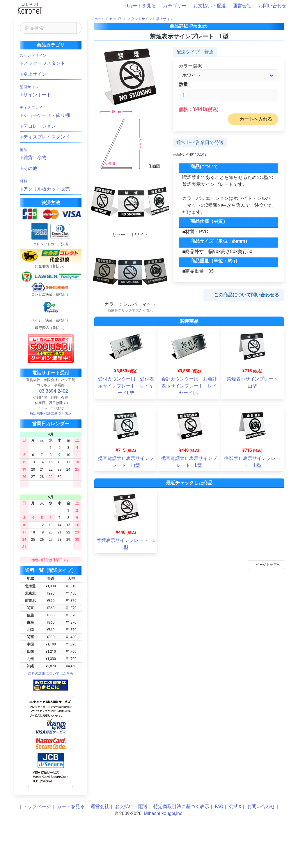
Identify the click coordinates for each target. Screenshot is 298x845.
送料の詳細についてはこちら (50, 673)
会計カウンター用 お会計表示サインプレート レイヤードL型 (189, 386)
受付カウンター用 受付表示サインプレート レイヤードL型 (126, 386)
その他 (30, 168)
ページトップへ (264, 564)
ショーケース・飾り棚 (46, 115)
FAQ (219, 806)
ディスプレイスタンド (46, 137)
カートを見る (140, 5)
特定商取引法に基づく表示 (181, 806)
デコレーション (39, 126)
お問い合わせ (269, 5)
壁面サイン (29, 87)
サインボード (37, 94)
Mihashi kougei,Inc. (164, 813)
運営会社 (239, 5)
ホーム (99, 19)
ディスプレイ (31, 108)
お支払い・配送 (206, 5)
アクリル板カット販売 (46, 189)
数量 (183, 84)
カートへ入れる (251, 119)
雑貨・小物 (35, 157)
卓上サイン (35, 74)
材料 (23, 181)
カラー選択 (190, 66)
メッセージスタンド (44, 63)
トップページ (37, 806)
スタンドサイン (33, 56)
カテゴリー (171, 5)
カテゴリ (116, 19)
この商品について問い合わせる (242, 294)
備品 (23, 150)
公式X (235, 806)
